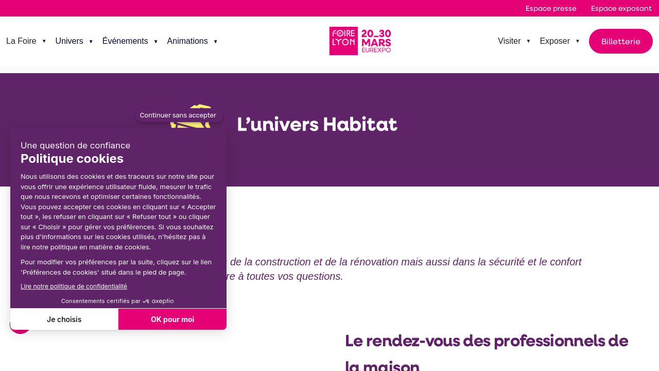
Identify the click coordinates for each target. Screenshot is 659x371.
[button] (551, 8)
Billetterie (620, 41)
